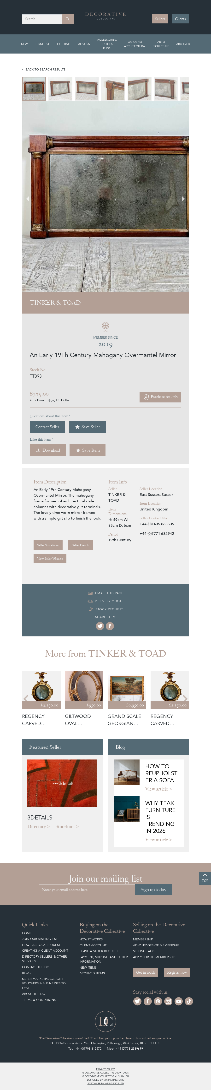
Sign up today (153, 890)
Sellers (160, 18)
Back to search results (45, 69)
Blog (26, 973)
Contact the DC (35, 967)
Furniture (42, 44)
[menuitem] (34, 89)
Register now (177, 972)
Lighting (63, 44)
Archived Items (92, 973)
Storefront (65, 827)
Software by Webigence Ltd (106, 1083)
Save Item (87, 450)
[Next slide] (180, 196)
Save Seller (87, 427)
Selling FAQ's (144, 951)
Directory (36, 827)
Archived (183, 44)
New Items (88, 967)
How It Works (91, 939)
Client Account (93, 945)
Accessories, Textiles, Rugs (107, 44)
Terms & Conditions (39, 1000)
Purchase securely (160, 397)
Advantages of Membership (156, 945)
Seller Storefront (48, 545)
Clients (180, 18)
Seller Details (80, 545)
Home (27, 933)
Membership (143, 939)
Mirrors (83, 44)
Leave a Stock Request (41, 945)
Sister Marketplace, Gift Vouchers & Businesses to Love (44, 983)
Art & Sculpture (161, 44)
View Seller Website (50, 558)
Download (47, 450)
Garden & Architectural (135, 44)
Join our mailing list (40, 939)
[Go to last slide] (30, 196)
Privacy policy (105, 1069)
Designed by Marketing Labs (105, 1079)
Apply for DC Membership (154, 957)
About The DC (33, 994)
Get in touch (145, 972)
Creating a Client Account (45, 951)
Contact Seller (47, 426)
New (24, 44)
